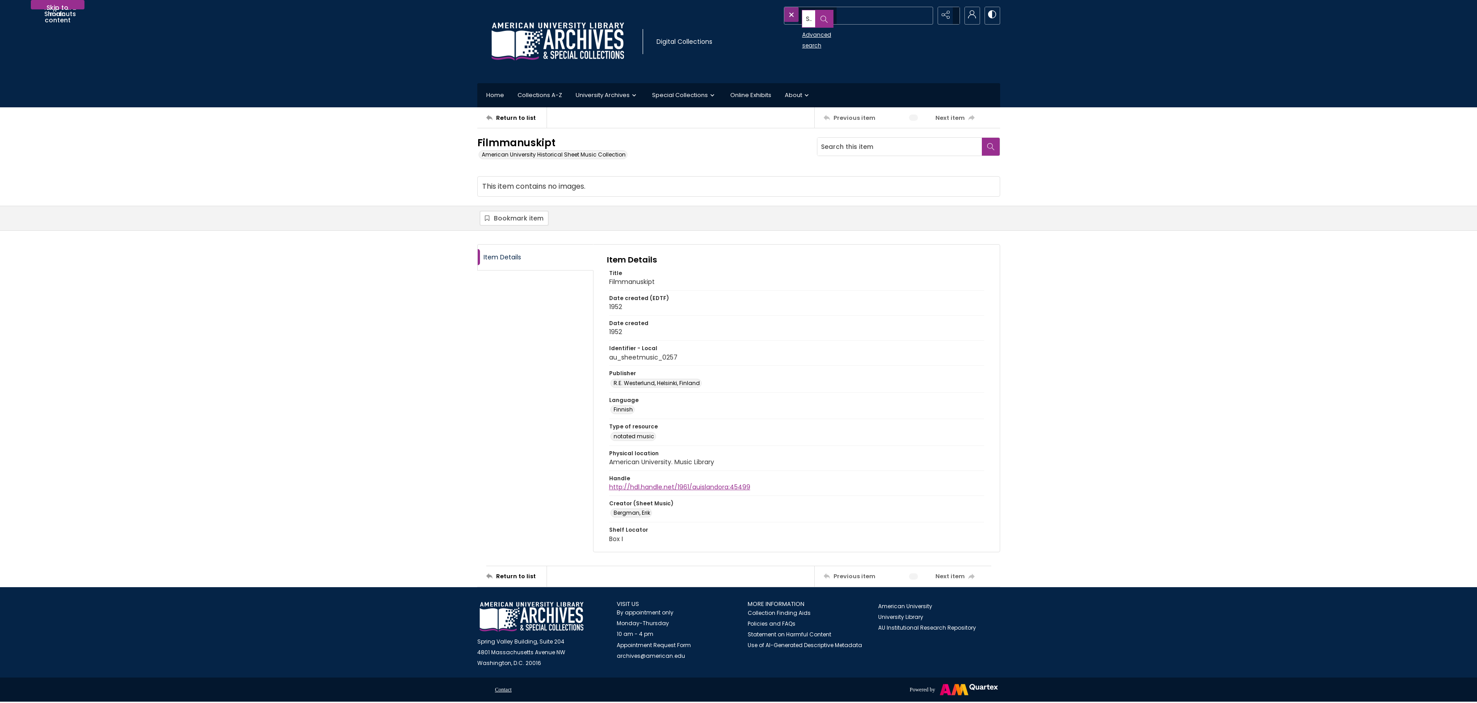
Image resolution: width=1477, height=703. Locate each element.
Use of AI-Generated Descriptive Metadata (805, 647)
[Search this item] (899, 147)
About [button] (798, 95)
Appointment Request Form (654, 647)
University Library (900, 618)
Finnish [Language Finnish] (623, 411)
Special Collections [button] (684, 95)
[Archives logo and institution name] (557, 41)
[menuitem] (503, 691)
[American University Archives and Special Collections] (531, 618)
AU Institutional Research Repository (927, 629)
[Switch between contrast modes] (991, 15)
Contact (503, 691)
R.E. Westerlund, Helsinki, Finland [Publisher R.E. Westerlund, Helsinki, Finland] (657, 385)
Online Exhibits (750, 95)
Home (495, 95)
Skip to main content (58, 6)
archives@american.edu (651, 657)
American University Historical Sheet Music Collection (554, 154)
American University (905, 607)
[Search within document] (991, 147)
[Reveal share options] (946, 15)
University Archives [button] (607, 95)
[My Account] (968, 15)
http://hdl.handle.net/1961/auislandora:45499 (679, 488)
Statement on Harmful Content (789, 636)
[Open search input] (924, 15)
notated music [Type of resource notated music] (634, 437)
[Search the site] (839, 15)
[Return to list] (516, 117)
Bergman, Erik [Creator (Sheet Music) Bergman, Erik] (632, 514)
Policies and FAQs (771, 625)
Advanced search (806, 31)
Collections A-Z (540, 95)
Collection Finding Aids (779, 614)
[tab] (535, 258)
